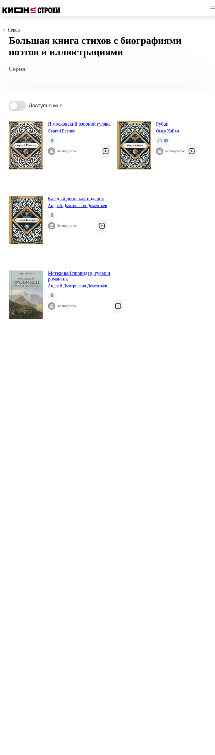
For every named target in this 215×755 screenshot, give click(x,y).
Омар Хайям (167, 131)
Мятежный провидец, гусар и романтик (79, 276)
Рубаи (162, 124)
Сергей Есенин (61, 131)
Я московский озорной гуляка (79, 124)
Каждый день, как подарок (76, 198)
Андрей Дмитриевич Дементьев (77, 205)
